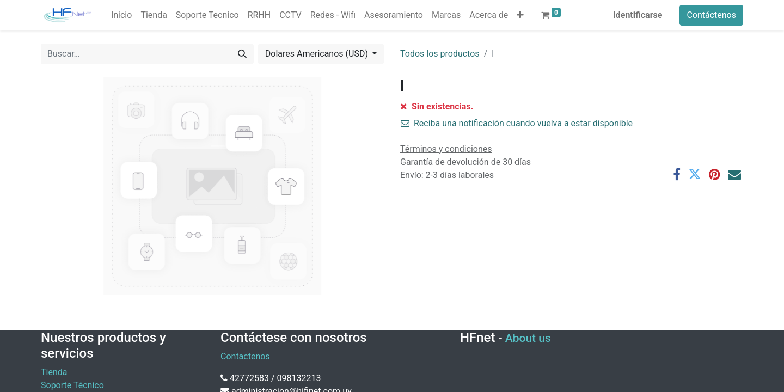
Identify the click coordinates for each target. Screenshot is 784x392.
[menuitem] (121, 15)
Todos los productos (440, 53)
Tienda (54, 372)
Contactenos (245, 356)
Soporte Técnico (72, 385)
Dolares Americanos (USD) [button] (317, 53)
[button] (520, 15)
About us (528, 338)
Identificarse (637, 15)
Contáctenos (711, 15)
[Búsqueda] (242, 54)
